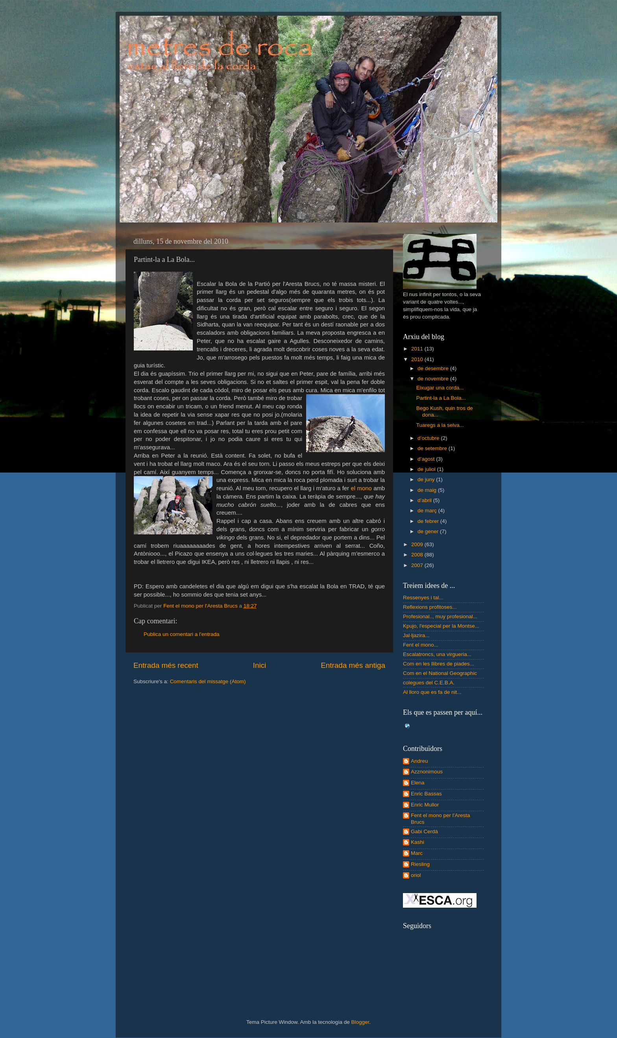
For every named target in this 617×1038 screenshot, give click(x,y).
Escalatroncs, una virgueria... (437, 654)
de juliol (427, 469)
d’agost (426, 459)
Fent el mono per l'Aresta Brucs (440, 818)
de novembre (433, 379)
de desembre (433, 368)
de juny (426, 479)
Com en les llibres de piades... (438, 664)
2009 (418, 544)
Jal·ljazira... (416, 635)
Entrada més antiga (353, 665)
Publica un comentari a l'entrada (181, 634)
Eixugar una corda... (440, 388)
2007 (418, 565)
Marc (417, 853)
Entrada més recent (165, 665)
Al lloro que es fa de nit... (432, 692)
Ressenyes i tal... (423, 598)
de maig (427, 490)
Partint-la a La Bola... (441, 398)
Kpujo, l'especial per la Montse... (441, 626)
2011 (418, 349)
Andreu (419, 761)
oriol (416, 875)
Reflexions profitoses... (430, 607)
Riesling (420, 864)
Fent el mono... (420, 645)
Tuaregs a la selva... (440, 425)
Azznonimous (427, 772)
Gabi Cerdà (424, 831)
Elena (418, 783)
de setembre (433, 448)
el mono (361, 488)
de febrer (428, 521)
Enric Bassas (426, 794)
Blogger (360, 1022)
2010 (418, 359)
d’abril (425, 500)
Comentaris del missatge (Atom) (208, 681)
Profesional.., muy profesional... (440, 616)
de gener (428, 531)
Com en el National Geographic (440, 673)
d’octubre (429, 438)
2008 (418, 555)
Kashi (417, 842)
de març (427, 510)
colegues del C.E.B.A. (428, 683)
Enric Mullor (425, 805)
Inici (259, 665)
